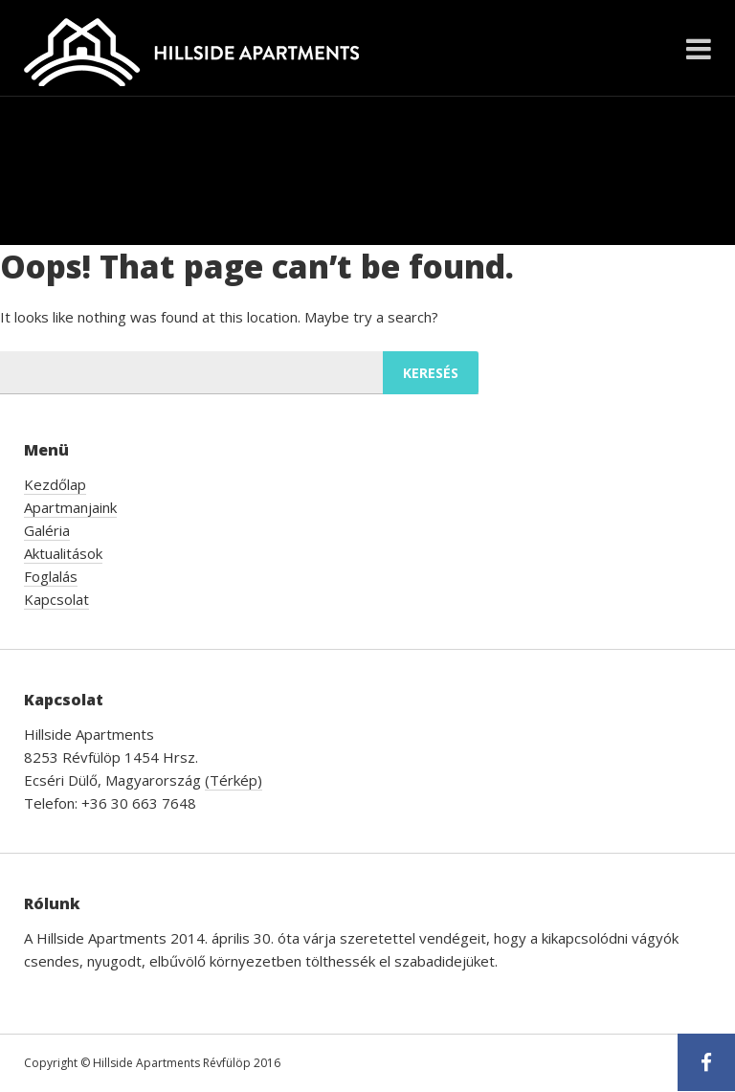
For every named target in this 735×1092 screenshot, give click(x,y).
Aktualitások (63, 553)
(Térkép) (233, 780)
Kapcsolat (56, 599)
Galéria (47, 530)
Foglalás (51, 576)
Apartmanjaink (70, 507)
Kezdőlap (55, 484)
